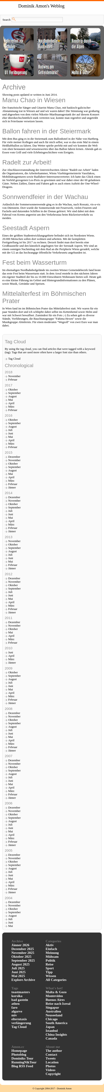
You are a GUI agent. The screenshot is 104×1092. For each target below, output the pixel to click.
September (14, 393)
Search (6, 19)
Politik (50, 960)
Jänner (12, 487)
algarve (16, 1011)
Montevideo (54, 996)
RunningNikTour (23, 1062)
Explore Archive (23, 980)
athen (15, 1003)
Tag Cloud (14, 358)
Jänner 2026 (20, 945)
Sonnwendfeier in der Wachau (45, 196)
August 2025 (20, 964)
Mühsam (52, 956)
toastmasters (20, 992)
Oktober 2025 (21, 956)
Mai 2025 (18, 976)
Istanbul (52, 1030)
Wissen (51, 976)
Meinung (52, 953)
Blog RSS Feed (22, 1066)
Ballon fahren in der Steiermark (46, 131)
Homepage (19, 1050)
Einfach (51, 949)
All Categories (56, 980)
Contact (51, 1054)
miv (14, 1015)
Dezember (14, 456)
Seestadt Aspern (25, 227)
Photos (50, 1066)
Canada (51, 1038)
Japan (50, 1027)
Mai (10, 399)
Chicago (52, 1019)
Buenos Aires (55, 1000)
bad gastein (19, 1000)
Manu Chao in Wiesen (33, 100)
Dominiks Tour (22, 1058)
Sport (50, 968)
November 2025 (22, 953)
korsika (16, 996)
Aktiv (50, 945)
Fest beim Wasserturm (34, 262)
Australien (53, 1011)
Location (52, 1062)
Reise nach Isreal (58, 1003)
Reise (49, 964)
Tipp (49, 972)
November (14, 376)
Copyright (53, 1074)
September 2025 (23, 960)
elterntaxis (19, 1019)
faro (14, 1007)
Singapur (52, 1007)
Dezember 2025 (22, 949)
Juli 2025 (18, 968)
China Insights (56, 1034)
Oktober (13, 389)
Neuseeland (54, 1015)
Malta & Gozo (56, 992)
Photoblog (18, 1054)
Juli (10, 430)
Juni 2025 (18, 972)
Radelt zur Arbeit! (27, 162)
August (12, 396)
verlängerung (21, 1023)
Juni (10, 433)
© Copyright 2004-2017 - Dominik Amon (51, 1088)
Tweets (51, 1058)
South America (56, 1023)
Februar (12, 379)
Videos (50, 1070)
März (11, 406)
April (11, 403)
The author (54, 1050)
